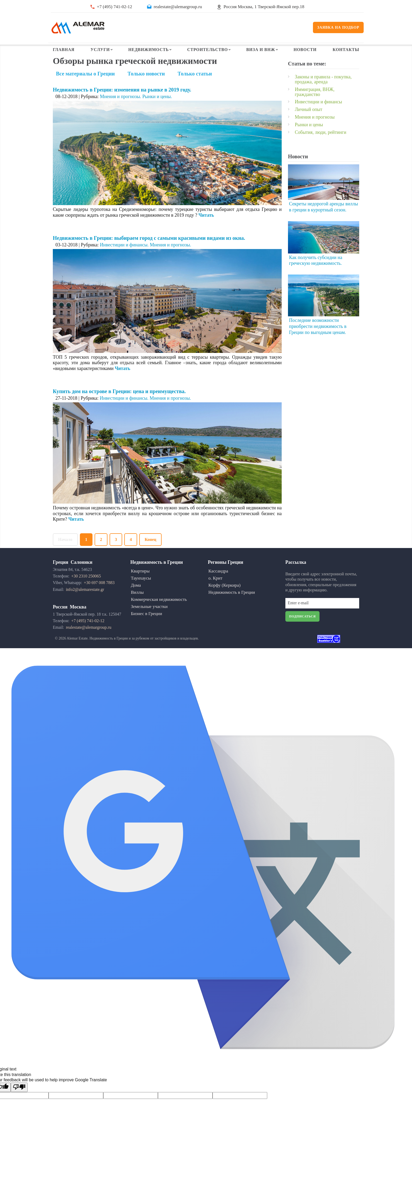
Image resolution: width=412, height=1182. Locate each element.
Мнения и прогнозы (315, 128)
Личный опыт (308, 121)
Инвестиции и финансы (318, 113)
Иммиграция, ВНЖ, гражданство (315, 104)
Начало (65, 552)
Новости (305, 50)
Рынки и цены (309, 135)
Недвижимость (148, 50)
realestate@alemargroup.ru (178, 6)
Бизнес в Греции (146, 626)
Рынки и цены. (157, 109)
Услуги (100, 50)
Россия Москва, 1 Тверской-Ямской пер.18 (264, 6)
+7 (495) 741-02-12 (114, 6)
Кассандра (218, 583)
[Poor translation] (19, 1100)
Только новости (146, 86)
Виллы (137, 605)
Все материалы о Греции (85, 86)
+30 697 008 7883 (99, 595)
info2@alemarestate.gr (85, 602)
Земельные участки (149, 619)
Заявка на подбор (338, 27)
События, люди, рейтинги (321, 143)
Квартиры (140, 583)
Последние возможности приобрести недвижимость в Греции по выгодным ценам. (318, 337)
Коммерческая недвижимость (159, 612)
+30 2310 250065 (86, 589)
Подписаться (302, 629)
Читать (206, 227)
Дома (136, 598)
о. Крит (215, 591)
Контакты (345, 50)
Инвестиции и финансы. (124, 257)
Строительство (207, 50)
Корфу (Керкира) (224, 598)
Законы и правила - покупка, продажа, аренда (323, 92)
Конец (152, 552)
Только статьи (195, 86)
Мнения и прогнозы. (120, 109)
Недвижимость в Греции (231, 605)
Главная (64, 50)
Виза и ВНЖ (260, 50)
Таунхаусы (141, 591)
